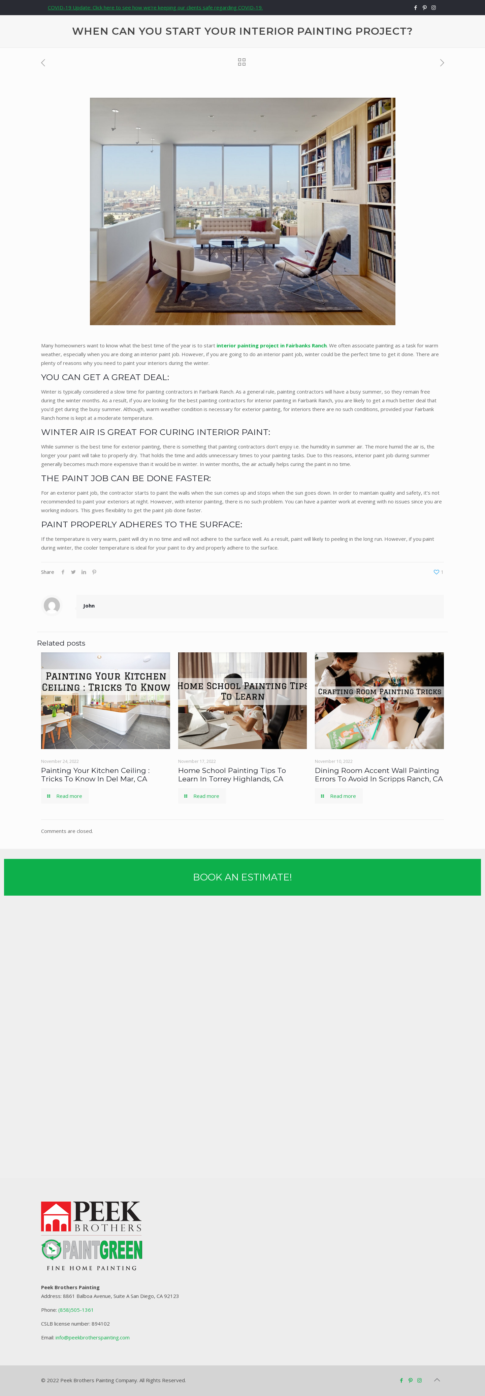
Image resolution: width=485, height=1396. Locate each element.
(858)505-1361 (76, 1309)
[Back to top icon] (437, 1380)
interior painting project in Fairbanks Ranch (272, 345)
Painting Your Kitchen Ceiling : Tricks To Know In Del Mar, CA (95, 774)
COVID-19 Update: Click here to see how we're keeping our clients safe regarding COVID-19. (155, 7)
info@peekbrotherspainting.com (93, 1337)
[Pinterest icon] (424, 7)
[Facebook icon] (415, 7)
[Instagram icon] (433, 7)
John (89, 605)
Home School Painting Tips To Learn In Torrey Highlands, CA (232, 774)
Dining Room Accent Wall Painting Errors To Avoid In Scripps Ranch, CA (379, 774)
